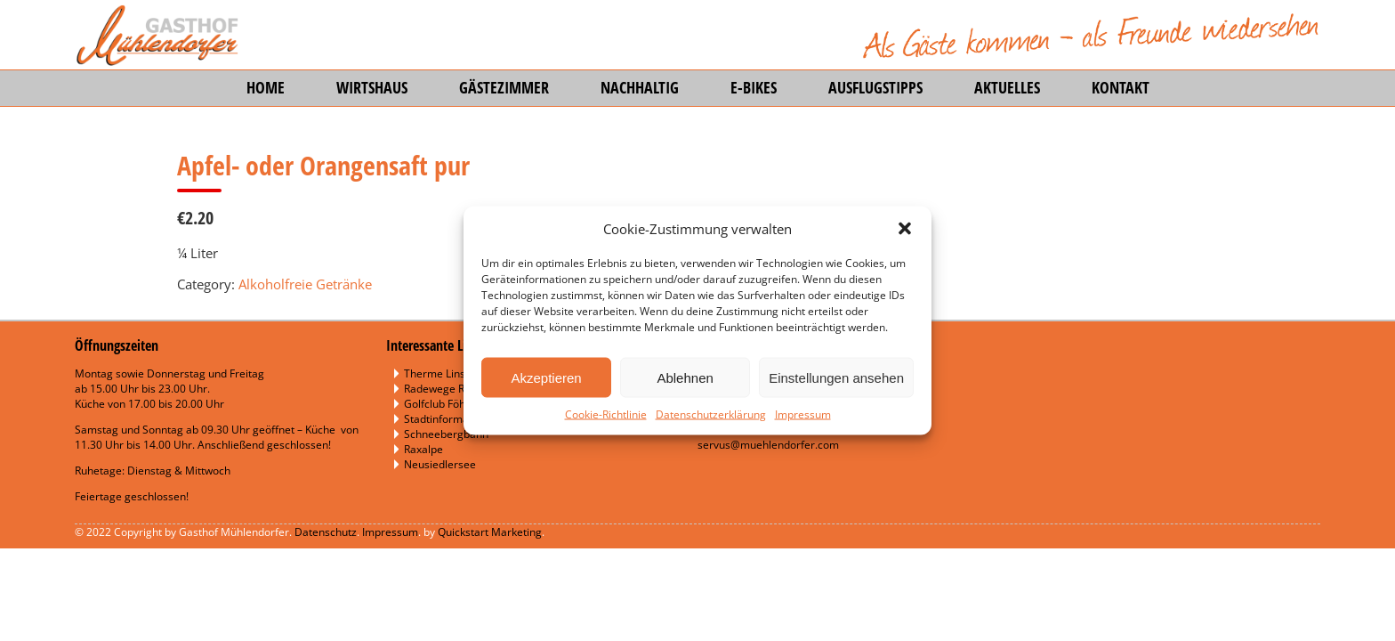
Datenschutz (325, 532)
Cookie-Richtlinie (606, 414)
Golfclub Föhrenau (449, 403)
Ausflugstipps (875, 87)
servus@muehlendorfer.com (768, 444)
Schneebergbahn (446, 434)
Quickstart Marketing (490, 532)
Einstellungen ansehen (836, 377)
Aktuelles (1007, 87)
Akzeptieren (546, 377)
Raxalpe (423, 449)
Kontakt (1120, 87)
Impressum (803, 414)
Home (265, 87)
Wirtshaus (371, 87)
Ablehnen (685, 377)
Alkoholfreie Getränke (305, 284)
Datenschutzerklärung (711, 414)
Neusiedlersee (440, 464)
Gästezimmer (504, 87)
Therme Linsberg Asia (458, 373)
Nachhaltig (640, 87)
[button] (905, 229)
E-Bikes (753, 87)
